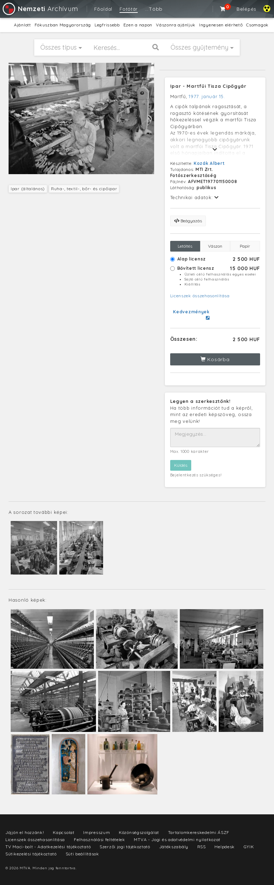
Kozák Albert (209, 163)
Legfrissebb (107, 24)
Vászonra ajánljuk (176, 24)
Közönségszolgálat (139, 832)
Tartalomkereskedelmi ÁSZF (199, 832)
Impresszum (96, 832)
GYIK (249, 846)
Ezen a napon (137, 24)
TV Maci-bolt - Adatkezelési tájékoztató (48, 846)
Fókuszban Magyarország (63, 24)
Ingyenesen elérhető (221, 24)
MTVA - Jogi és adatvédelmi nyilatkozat (177, 839)
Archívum (40, 8)
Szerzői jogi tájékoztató (125, 846)
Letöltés (185, 246)
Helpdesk (224, 846)
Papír (245, 246)
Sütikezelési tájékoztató (31, 853)
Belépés (246, 9)
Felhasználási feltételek (99, 839)
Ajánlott (22, 24)
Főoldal (103, 9)
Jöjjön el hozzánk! (24, 832)
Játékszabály (173, 846)
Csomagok (257, 24)
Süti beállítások (82, 853)
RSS (201, 846)
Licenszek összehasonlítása (200, 295)
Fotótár (129, 9)
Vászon (215, 246)
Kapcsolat (63, 832)
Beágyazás (188, 220)
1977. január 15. (207, 96)
